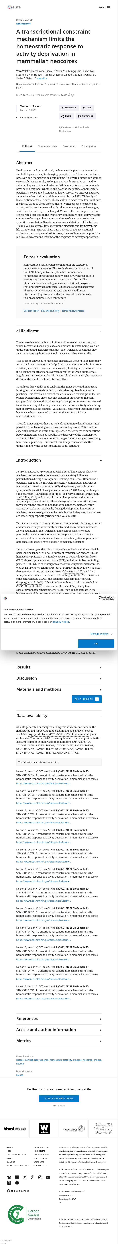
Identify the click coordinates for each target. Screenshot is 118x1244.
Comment (88, 116)
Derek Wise (38, 71)
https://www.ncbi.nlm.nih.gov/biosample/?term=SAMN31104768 (44, 861)
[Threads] (9, 1184)
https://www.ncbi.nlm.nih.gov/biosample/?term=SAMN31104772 (44, 940)
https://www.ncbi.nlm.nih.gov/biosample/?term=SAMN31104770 (44, 901)
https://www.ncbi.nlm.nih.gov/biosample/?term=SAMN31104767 (44, 842)
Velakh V (32, 771)
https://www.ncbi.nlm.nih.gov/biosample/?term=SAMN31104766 (44, 822)
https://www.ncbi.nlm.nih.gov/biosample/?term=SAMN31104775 (44, 998)
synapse (77, 1060)
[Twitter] (25, 1179)
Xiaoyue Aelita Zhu (56, 71)
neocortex (88, 1060)
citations (65, 131)
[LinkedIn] (17, 1179)
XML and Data (40, 1166)
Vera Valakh (23, 71)
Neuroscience (23, 24)
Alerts (10, 1158)
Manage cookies (99, 633)
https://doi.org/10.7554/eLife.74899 (49, 95)
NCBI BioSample (75, 772)
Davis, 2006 (34, 490)
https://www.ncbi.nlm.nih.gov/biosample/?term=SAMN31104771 (44, 920)
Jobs (9, 1151)
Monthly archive (42, 1154)
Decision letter (31, 311)
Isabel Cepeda (73, 75)
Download (70, 108)
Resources (39, 1162)
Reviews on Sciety (50, 311)
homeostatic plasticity (61, 1060)
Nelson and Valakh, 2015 (62, 516)
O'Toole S (44, 771)
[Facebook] (17, 1184)
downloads (81, 127)
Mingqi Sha (74, 71)
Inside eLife (39, 1151)
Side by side (89, 146)
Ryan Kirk (88, 75)
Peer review (70, 146)
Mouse (19, 1075)
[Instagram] (40, 1179)
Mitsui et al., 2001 (73, 571)
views (65, 127)
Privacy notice (59, 1105)
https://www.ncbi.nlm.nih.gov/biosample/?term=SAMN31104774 (44, 979)
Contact (11, 1162)
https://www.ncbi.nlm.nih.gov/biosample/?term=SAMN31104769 (44, 881)
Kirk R (54, 771)
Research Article (24, 20)
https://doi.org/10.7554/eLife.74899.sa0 (44, 303)
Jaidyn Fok (88, 71)
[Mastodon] (32, 1179)
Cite (89, 108)
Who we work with (16, 1154)
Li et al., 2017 (33, 586)
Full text (27, 146)
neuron (20, 1063)
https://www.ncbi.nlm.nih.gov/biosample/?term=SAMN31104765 (44, 803)
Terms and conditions (18, 1166)
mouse (97, 1060)
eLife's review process (73, 311)
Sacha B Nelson (25, 78)
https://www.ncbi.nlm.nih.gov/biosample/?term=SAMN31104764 (44, 783)
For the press (40, 1158)
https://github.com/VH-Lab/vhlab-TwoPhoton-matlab (58, 734)
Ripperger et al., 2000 (29, 582)
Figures (47, 146)
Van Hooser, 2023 (40, 738)
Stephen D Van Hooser (29, 75)
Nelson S (21, 771)
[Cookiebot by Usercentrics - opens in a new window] (101, 598)
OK (96, 643)
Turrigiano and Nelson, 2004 (59, 490)
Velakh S (32, 986)
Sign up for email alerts (59, 1098)
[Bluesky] (9, 1179)
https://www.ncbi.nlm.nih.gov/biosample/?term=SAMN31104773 (44, 959)
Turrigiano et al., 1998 (48, 494)
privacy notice (61, 621)
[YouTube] (48, 1179)
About (10, 1147)
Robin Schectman (54, 75)
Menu (102, 7)
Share (68, 116)
